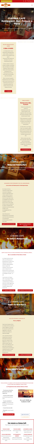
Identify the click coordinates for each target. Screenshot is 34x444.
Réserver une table (7, 1)
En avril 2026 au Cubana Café (25, 401)
